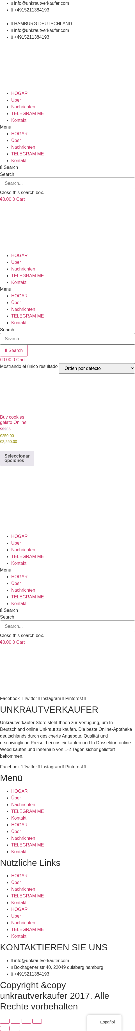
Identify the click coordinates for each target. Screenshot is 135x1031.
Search (7, 174)
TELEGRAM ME (27, 113)
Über (16, 100)
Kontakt (18, 120)
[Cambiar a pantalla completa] (15, 1021)
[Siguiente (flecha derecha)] (15, 1028)
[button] (67, 127)
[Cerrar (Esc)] (37, 1021)
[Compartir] (26, 1021)
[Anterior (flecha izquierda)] (5, 1028)
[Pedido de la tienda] (97, 368)
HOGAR (19, 93)
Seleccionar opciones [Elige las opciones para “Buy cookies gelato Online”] (17, 458)
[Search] (14, 350)
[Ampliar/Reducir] (5, 1021)
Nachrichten (23, 106)
